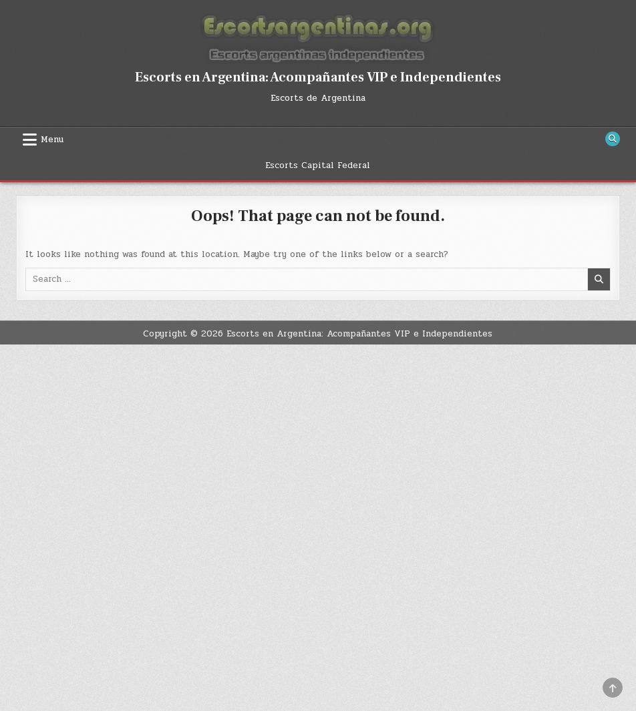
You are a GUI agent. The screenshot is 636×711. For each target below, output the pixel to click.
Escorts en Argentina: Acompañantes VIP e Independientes (318, 77)
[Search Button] (612, 139)
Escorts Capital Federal (317, 165)
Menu (52, 139)
